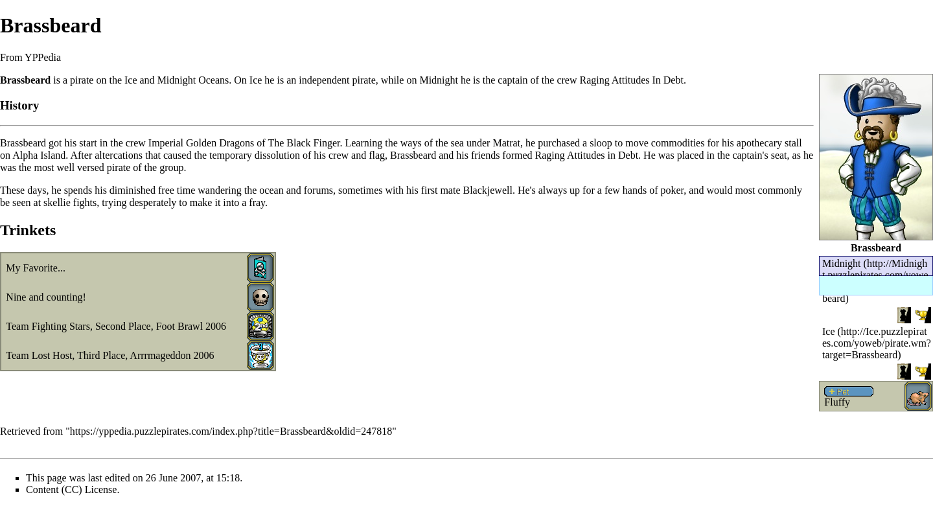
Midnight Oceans (193, 80)
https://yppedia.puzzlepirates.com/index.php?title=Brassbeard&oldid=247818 (231, 431)
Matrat (506, 142)
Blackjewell (488, 190)
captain (512, 80)
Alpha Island (38, 155)
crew (567, 80)
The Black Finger (304, 142)
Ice (828, 331)
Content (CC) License (71, 489)
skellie (57, 202)
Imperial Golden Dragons (201, 142)
